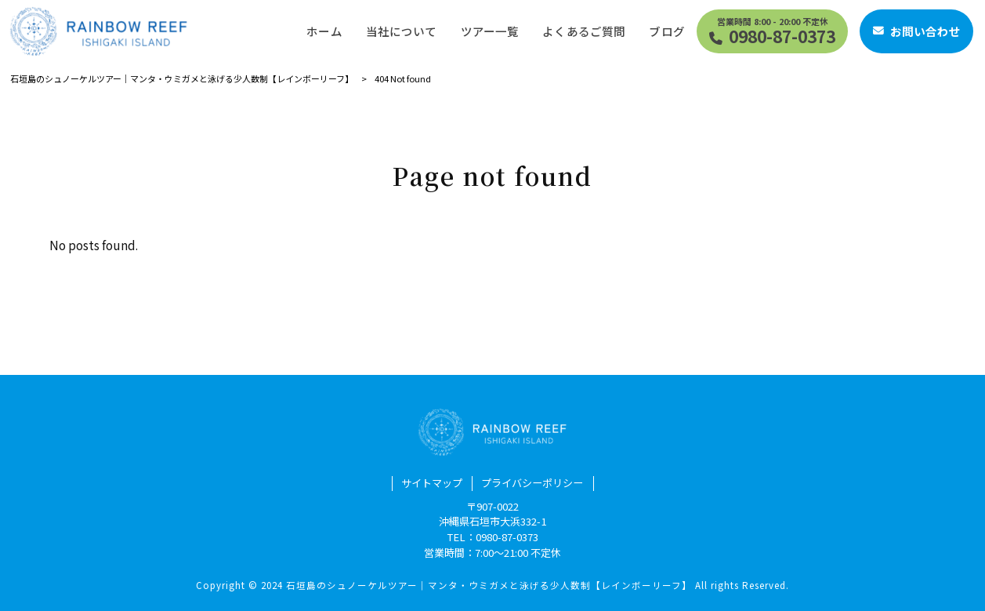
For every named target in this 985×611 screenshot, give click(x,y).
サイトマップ (431, 483)
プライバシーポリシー (532, 483)
